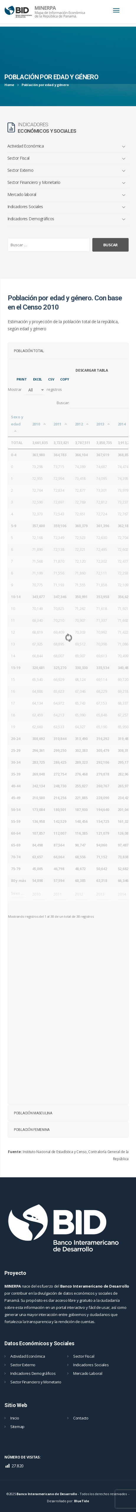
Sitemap (17, 1426)
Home (9, 84)
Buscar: (92, 403)
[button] (34, 390)
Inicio (14, 1418)
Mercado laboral (21, 194)
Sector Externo (20, 170)
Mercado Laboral (87, 1373)
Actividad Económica (25, 146)
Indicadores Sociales (25, 206)
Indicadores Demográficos (30, 218)
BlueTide (81, 1501)
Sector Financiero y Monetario (33, 182)
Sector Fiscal (18, 158)
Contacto (81, 1418)
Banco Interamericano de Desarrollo (47, 1494)
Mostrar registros (35, 390)
